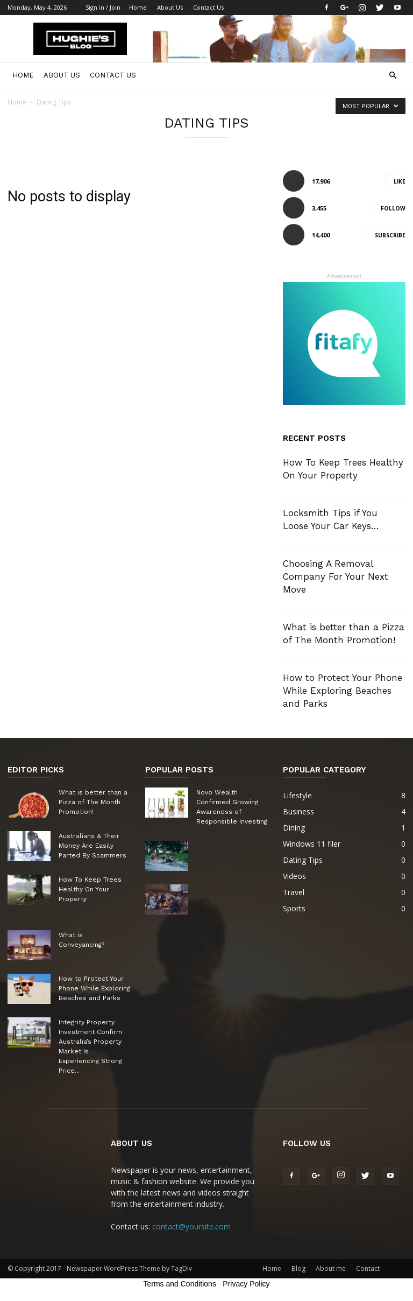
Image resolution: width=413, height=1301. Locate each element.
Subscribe (390, 235)
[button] (392, 76)
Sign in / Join (103, 7)
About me (331, 1268)
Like (399, 181)
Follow (393, 208)
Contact (368, 1268)
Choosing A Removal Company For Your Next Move (335, 576)
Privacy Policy (246, 1283)
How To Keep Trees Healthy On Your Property (90, 889)
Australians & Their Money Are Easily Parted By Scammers (92, 845)
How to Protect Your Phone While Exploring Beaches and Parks (342, 690)
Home (138, 7)
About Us (170, 7)
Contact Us (208, 7)
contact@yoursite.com (191, 1226)
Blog (298, 1268)
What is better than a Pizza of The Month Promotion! (93, 802)
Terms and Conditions (180, 1283)
